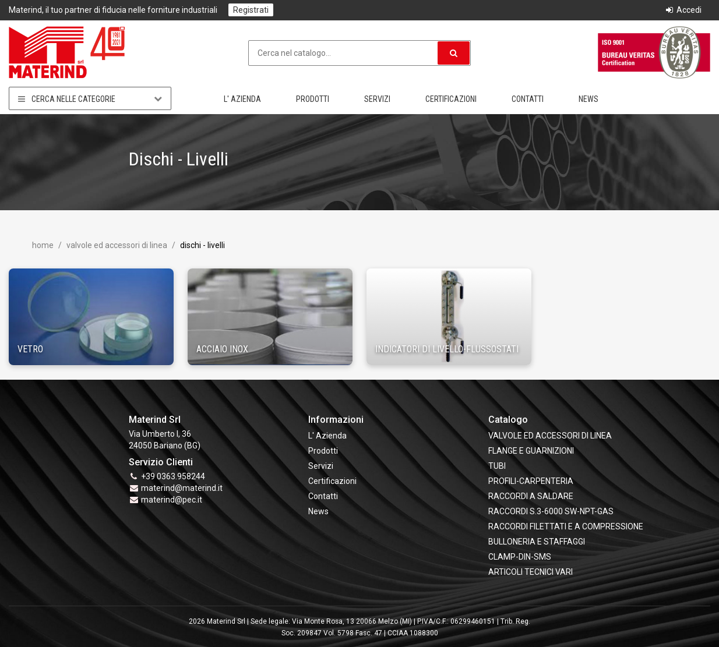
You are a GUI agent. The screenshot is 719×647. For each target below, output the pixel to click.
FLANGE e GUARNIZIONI (531, 450)
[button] (454, 53)
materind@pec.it (171, 499)
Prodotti (312, 99)
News (588, 99)
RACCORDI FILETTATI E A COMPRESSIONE (565, 526)
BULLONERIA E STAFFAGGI (536, 541)
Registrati (251, 10)
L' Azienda (242, 99)
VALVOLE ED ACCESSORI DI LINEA (116, 245)
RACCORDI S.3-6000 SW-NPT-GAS (551, 511)
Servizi (377, 99)
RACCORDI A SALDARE (530, 496)
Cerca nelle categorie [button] (90, 98)
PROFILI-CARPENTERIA (530, 481)
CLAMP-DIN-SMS (519, 556)
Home (43, 245)
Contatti (528, 99)
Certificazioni (451, 99)
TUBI (497, 466)
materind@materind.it (182, 488)
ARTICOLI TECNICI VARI (530, 572)
